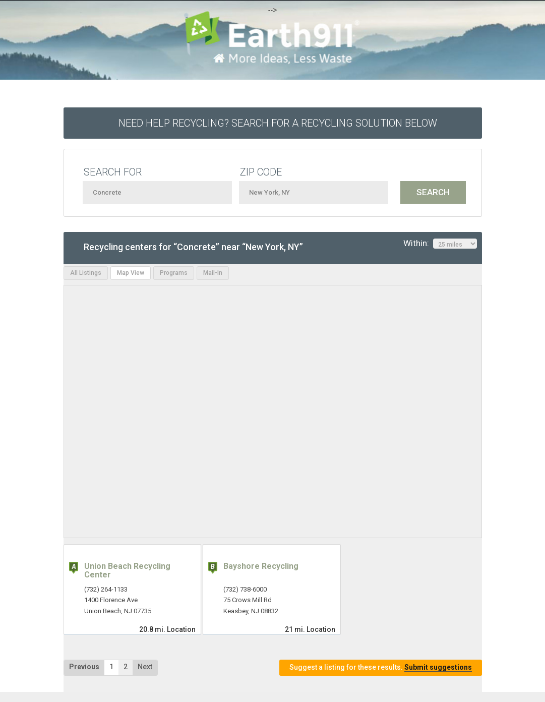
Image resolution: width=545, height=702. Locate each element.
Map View (130, 272)
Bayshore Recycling (260, 566)
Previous (84, 667)
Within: (440, 243)
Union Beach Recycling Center (127, 570)
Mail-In (212, 272)
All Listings (85, 272)
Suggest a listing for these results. (380, 667)
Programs (174, 272)
